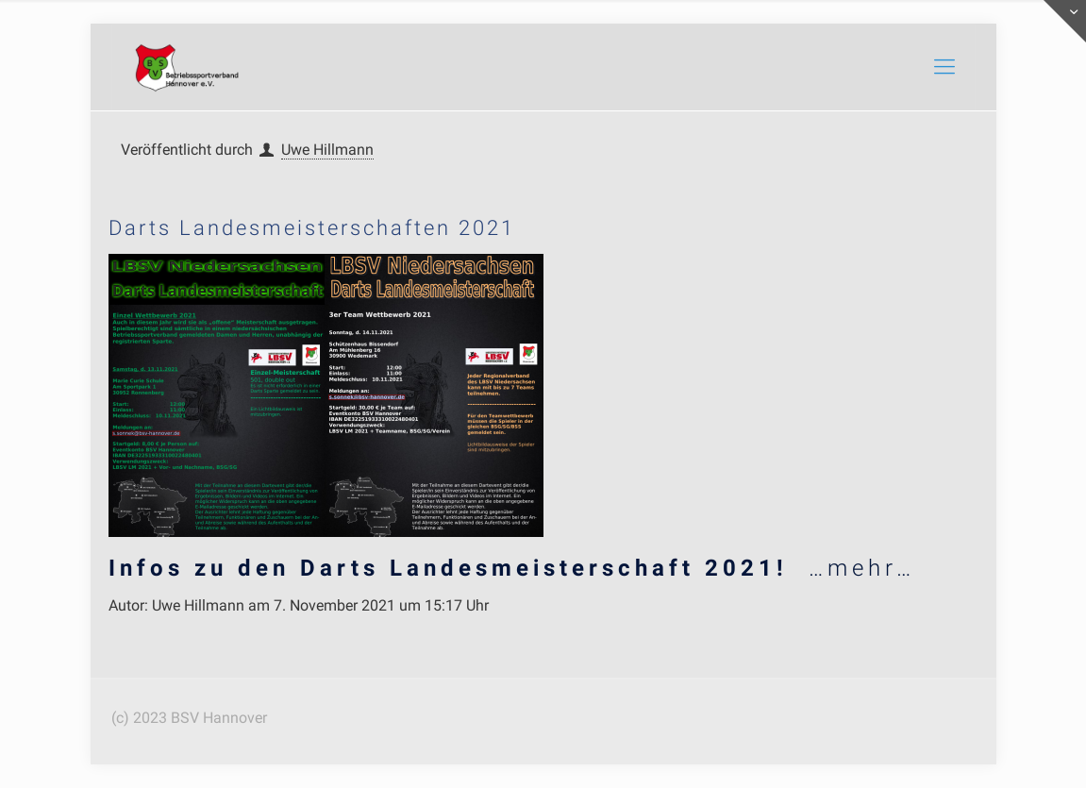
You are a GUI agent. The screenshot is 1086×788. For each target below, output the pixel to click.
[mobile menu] (944, 67)
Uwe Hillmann (327, 150)
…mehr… (512, 568)
